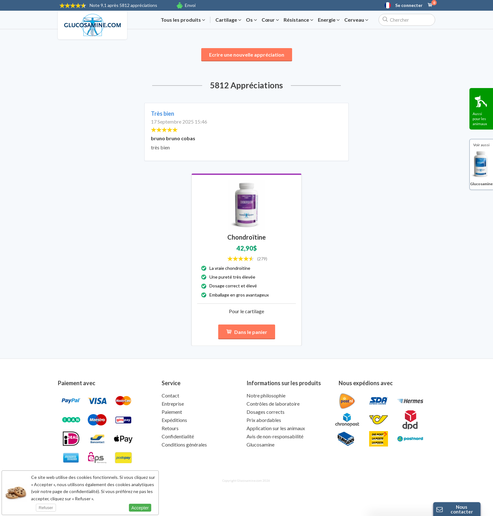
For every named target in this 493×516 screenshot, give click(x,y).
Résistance (298, 19)
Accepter (140, 507)
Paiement (172, 412)
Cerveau (356, 19)
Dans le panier (246, 332)
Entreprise (173, 404)
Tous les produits (183, 19)
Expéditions (174, 420)
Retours (170, 428)
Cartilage (228, 19)
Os (251, 19)
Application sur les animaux (275, 428)
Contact (170, 395)
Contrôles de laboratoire (273, 404)
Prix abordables (263, 420)
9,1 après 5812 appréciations (123, 5)
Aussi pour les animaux (480, 118)
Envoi (190, 5)
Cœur (270, 19)
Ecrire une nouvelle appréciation (246, 55)
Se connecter (409, 5)
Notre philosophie (265, 395)
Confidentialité (178, 436)
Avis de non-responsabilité (274, 436)
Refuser (46, 507)
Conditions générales (184, 444)
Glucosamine (260, 444)
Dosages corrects (265, 412)
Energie (329, 19)
